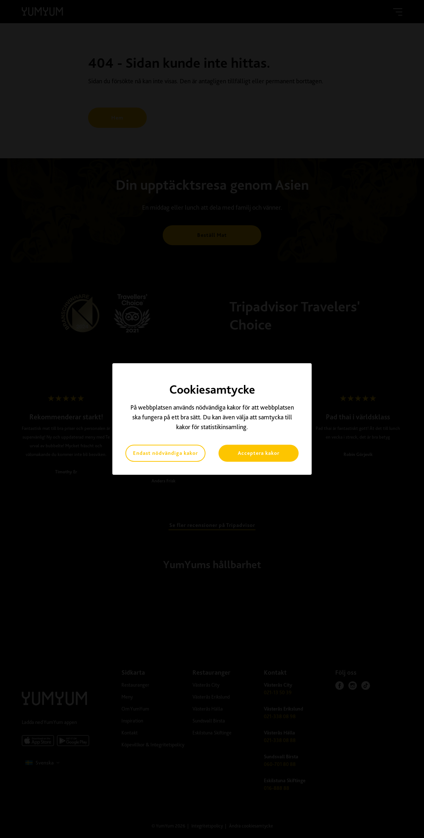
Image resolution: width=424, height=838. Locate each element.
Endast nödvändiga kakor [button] (165, 453)
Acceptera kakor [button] (258, 453)
